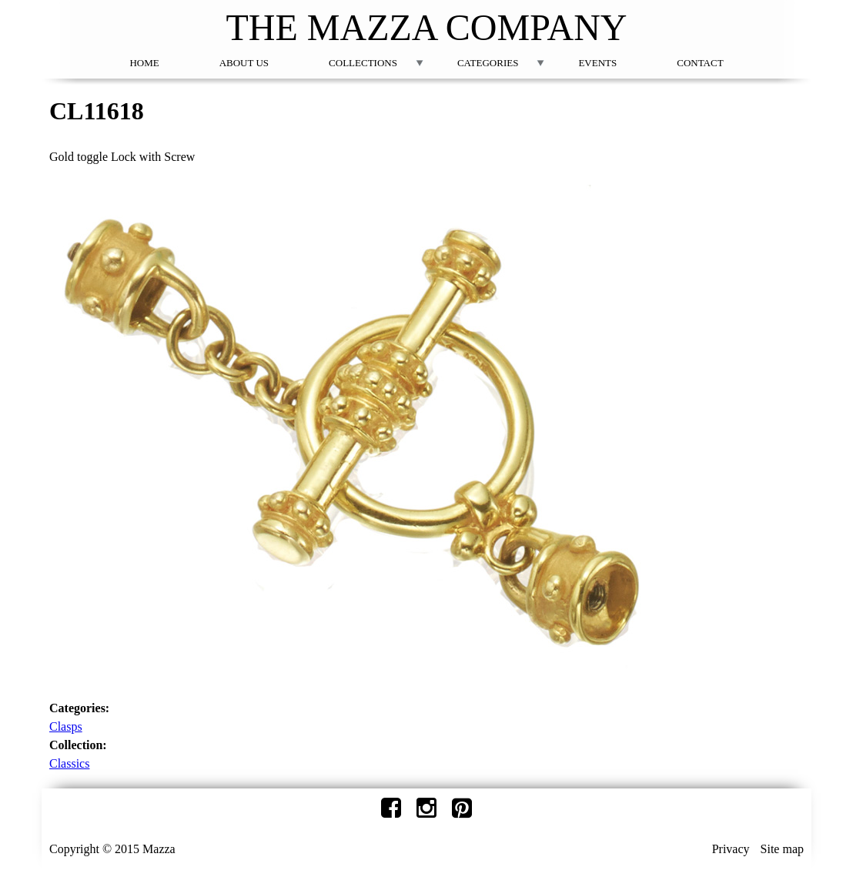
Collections (363, 63)
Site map (782, 848)
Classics (69, 763)
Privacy (731, 848)
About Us (244, 63)
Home (144, 63)
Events (597, 63)
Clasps (65, 726)
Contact (700, 63)
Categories (487, 63)
